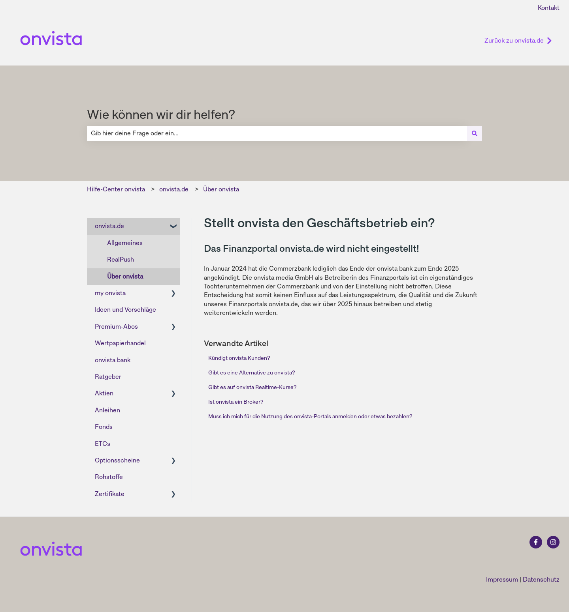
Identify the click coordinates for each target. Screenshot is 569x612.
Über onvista (221, 189)
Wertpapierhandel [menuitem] (120, 343)
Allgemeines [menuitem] (125, 243)
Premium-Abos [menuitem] (116, 326)
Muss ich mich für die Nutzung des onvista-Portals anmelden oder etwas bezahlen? (310, 416)
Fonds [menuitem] (104, 427)
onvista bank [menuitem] (112, 360)
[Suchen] (474, 133)
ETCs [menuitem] (102, 444)
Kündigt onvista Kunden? (239, 357)
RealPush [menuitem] (120, 259)
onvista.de (173, 189)
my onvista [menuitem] (110, 293)
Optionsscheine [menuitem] (117, 460)
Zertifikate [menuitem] (109, 494)
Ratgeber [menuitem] (108, 376)
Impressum (502, 579)
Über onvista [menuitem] (125, 276)
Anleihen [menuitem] (107, 410)
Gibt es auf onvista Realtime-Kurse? (252, 387)
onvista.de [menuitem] (109, 226)
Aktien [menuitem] (104, 393)
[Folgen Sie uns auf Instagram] (553, 542)
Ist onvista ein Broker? (235, 401)
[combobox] (277, 133)
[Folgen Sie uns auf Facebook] (535, 542)
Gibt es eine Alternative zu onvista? (251, 372)
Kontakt (549, 8)
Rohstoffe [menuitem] (109, 477)
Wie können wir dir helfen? (161, 114)
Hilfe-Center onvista (116, 189)
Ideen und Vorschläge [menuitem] (125, 309)
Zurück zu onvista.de (518, 40)
